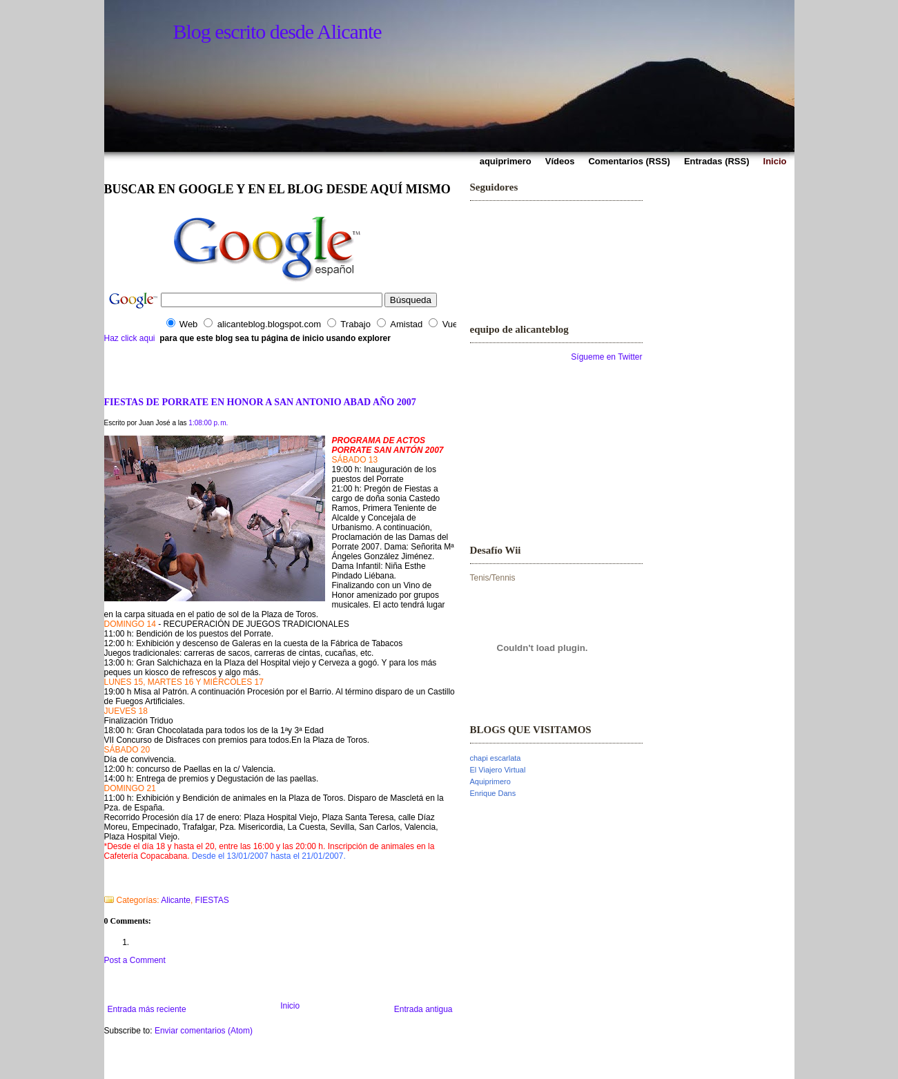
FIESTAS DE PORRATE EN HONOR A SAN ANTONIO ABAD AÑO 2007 (260, 401)
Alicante (176, 900)
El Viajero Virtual (498, 770)
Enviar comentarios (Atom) (204, 1031)
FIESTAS (212, 900)
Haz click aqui (129, 338)
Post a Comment (135, 960)
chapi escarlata (495, 758)
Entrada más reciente (147, 1009)
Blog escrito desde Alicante (277, 31)
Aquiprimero (490, 781)
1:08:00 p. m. (208, 423)
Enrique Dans (493, 793)
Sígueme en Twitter (606, 357)
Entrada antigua (423, 1009)
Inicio (290, 1006)
